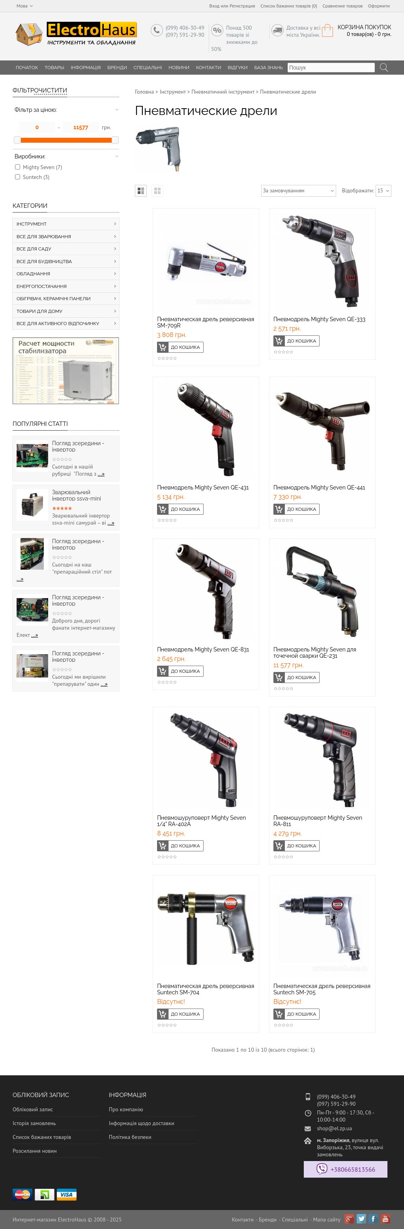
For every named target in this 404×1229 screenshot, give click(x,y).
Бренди (117, 67)
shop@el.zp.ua (334, 1128)
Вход (214, 6)
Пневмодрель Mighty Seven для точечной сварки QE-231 (314, 652)
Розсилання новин (35, 1150)
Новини (178, 67)
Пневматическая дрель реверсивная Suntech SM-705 (321, 989)
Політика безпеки (130, 1137)
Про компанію (126, 1109)
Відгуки (237, 67)
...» (101, 473)
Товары (54, 67)
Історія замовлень (34, 1123)
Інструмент (173, 91)
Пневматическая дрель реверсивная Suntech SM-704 (205, 989)
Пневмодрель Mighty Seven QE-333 (319, 319)
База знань (268, 67)
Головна (144, 91)
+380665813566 (353, 1169)
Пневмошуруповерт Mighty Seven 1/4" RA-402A (201, 821)
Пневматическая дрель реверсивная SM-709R (205, 322)
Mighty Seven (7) (42, 167)
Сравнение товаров (343, 6)
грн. (106, 127)
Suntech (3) (36, 177)
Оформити (379, 6)
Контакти (208, 67)
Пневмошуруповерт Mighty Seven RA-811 (317, 821)
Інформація (86, 67)
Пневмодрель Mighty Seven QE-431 (203, 487)
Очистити (50, 90)
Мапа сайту (326, 1219)
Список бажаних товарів (42, 1137)
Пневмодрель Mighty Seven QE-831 (203, 649)
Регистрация (242, 6)
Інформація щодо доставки (141, 1123)
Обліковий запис (33, 1109)
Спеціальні (148, 67)
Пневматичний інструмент (222, 91)
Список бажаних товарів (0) (288, 6)
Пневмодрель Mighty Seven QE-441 (319, 487)
